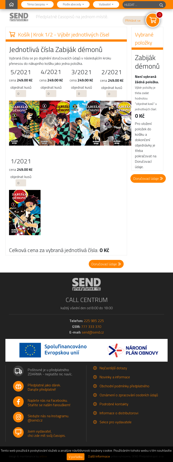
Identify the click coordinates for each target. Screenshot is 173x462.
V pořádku (75, 456)
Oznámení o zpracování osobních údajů (129, 395)
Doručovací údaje (148, 178)
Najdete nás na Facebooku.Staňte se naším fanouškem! (49, 402)
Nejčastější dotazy (113, 368)
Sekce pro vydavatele (116, 422)
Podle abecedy (72, 4)
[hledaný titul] (140, 4)
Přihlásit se (133, 20)
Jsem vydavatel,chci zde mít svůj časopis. (47, 433)
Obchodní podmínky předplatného (124, 386)
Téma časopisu (36, 4)
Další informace (99, 456)
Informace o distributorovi (119, 413)
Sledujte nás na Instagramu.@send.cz (48, 418)
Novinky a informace (115, 377)
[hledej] (161, 4)
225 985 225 (94, 320)
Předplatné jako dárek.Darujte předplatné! (44, 387)
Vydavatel (105, 4)
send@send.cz (93, 332)
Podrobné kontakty (114, 404)
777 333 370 (91, 326)
